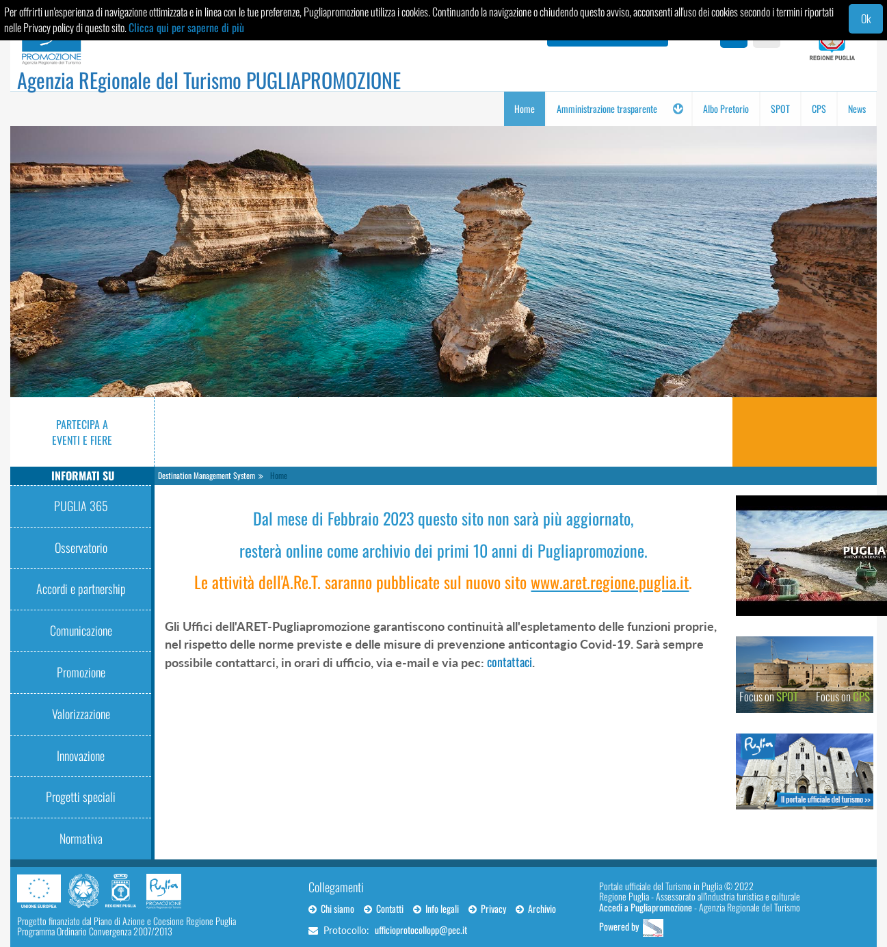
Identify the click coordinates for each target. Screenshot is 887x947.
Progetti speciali (81, 796)
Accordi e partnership (81, 588)
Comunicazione (81, 630)
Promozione (81, 672)
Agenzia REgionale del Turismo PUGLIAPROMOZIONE (209, 79)
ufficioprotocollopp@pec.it (421, 929)
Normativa (81, 838)
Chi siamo (331, 908)
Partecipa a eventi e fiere (82, 432)
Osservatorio (81, 547)
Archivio (536, 908)
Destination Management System (206, 475)
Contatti (383, 908)
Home (278, 475)
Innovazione (81, 755)
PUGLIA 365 (81, 506)
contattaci (509, 662)
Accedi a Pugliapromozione (645, 907)
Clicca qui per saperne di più (186, 27)
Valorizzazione (81, 714)
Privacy (487, 908)
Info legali (436, 908)
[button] (677, 109)
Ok (866, 18)
